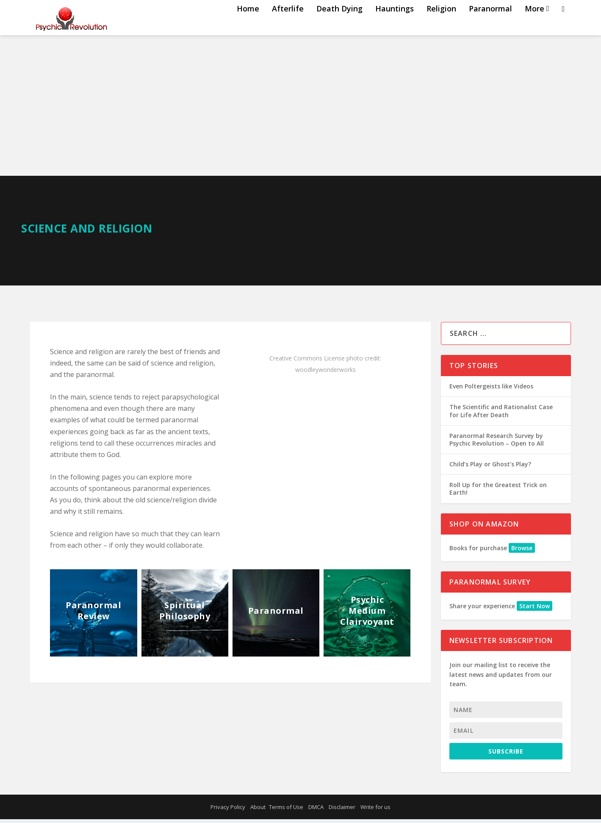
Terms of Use (286, 811)
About (258, 811)
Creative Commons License (307, 362)
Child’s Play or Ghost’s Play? (490, 468)
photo (354, 362)
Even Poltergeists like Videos (491, 390)
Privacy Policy (227, 811)
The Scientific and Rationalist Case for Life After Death (501, 414)
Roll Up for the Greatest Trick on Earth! (498, 492)
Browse (521, 552)
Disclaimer (342, 811)
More (534, 26)
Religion (441, 26)
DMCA (316, 811)
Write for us (375, 811)
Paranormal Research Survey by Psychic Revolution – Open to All (496, 443)
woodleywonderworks (325, 373)
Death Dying (339, 26)
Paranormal (490, 26)
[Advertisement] (301, 116)
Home (248, 26)
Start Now (534, 610)
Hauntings (394, 26)
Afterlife (288, 26)
